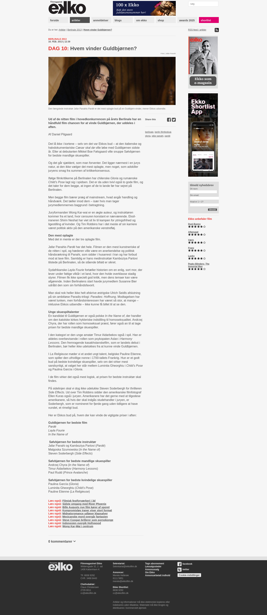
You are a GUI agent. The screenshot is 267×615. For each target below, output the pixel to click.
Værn (191, 240)
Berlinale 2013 (74, 30)
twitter (183, 569)
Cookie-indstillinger (189, 575)
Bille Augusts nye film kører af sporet (86, 507)
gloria (148, 136)
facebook (184, 564)
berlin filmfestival (163, 132)
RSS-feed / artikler (197, 30)
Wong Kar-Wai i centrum (77, 526)
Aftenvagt (193, 232)
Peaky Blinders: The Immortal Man (199, 265)
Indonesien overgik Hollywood (81, 523)
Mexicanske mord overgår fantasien (85, 516)
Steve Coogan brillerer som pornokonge (87, 520)
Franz (191, 248)
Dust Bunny (194, 224)
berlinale (149, 132)
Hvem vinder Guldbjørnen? (97, 30)
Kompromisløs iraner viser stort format (87, 510)
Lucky (191, 256)
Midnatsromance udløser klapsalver (85, 513)
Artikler (62, 30)
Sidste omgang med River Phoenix (84, 503)
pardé (167, 136)
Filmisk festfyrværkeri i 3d (78, 500)
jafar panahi (158, 136)
